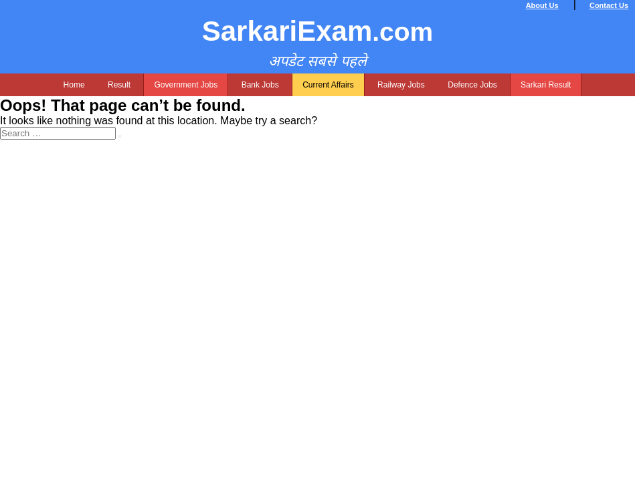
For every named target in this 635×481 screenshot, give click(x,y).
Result (119, 85)
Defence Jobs (472, 85)
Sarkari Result (546, 85)
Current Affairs (327, 85)
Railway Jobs (401, 85)
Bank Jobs (260, 85)
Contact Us (608, 5)
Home (74, 85)
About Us (542, 5)
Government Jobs (185, 85)
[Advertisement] (317, 233)
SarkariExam (318, 31)
